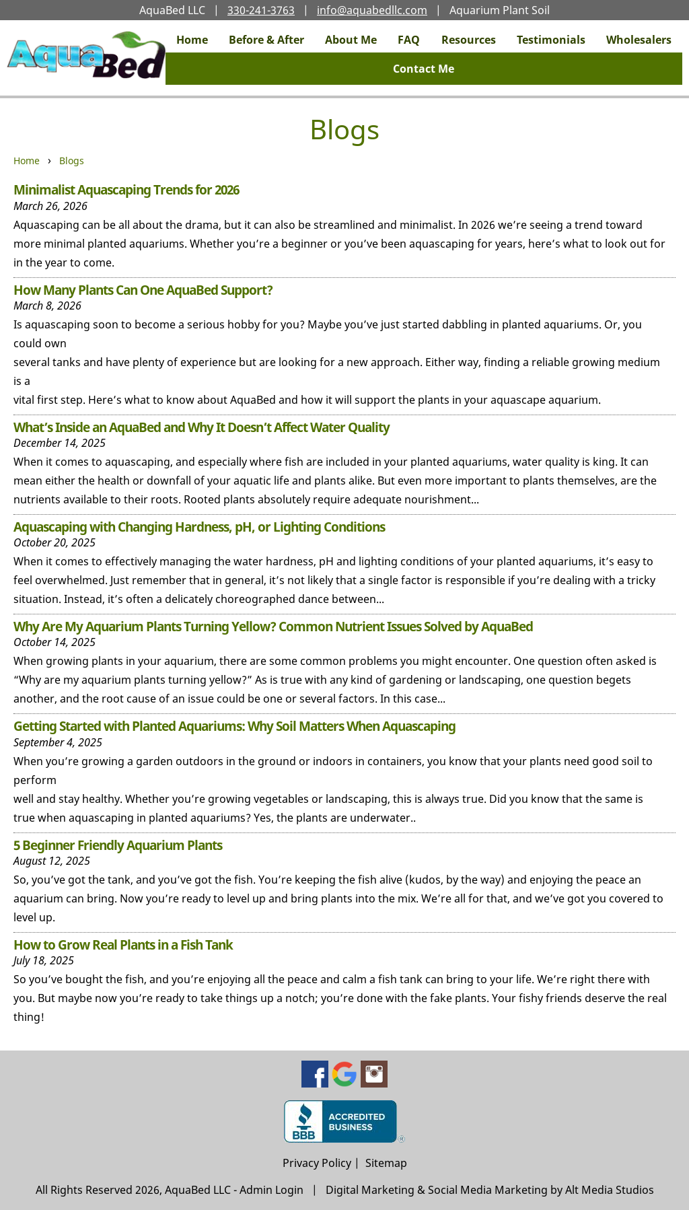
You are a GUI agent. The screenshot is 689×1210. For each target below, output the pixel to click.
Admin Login (271, 1189)
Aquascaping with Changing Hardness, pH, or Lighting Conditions (199, 527)
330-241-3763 (261, 10)
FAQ (409, 39)
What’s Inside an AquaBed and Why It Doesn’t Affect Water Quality (201, 427)
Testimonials (551, 39)
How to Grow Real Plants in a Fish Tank (123, 944)
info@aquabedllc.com (372, 10)
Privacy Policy (317, 1162)
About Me (351, 39)
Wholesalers (639, 39)
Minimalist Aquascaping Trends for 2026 (126, 189)
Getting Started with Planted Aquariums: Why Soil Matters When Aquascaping (234, 726)
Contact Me (423, 68)
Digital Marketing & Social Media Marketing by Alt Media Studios (490, 1189)
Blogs (71, 160)
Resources (468, 39)
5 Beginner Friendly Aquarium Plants (117, 845)
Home (192, 39)
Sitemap (386, 1162)
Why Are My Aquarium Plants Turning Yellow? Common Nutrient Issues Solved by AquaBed (273, 626)
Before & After (266, 39)
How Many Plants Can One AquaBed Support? (143, 290)
